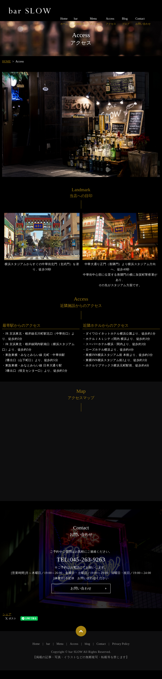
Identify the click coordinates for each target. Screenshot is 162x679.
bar (79, 21)
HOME (6, 61)
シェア (7, 622)
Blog (126, 21)
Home (64, 21)
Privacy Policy (121, 652)
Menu (95, 21)
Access (111, 21)
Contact (143, 21)
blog (87, 652)
